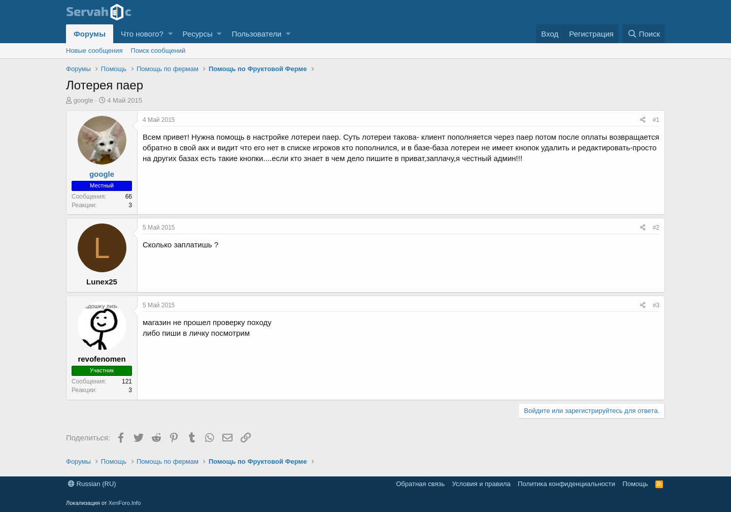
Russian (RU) (92, 484)
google (83, 100)
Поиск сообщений (158, 50)
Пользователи (256, 33)
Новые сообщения (94, 50)
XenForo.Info (125, 503)
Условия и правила (481, 484)
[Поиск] (643, 33)
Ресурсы (198, 33)
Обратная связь (420, 484)
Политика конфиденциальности (566, 484)
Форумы (90, 33)
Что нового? (142, 33)
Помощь (635, 484)
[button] (170, 33)
